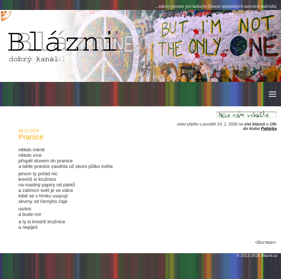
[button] (272, 94)
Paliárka (269, 128)
